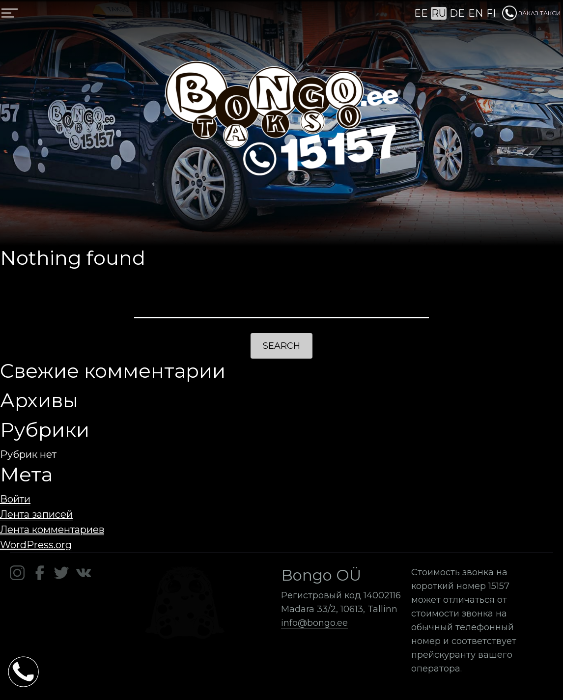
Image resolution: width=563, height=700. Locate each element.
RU (438, 13)
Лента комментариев (52, 529)
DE (457, 13)
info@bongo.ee (314, 622)
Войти (15, 499)
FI (491, 13)
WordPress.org (36, 545)
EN (475, 13)
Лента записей (36, 514)
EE (421, 13)
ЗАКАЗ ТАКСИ (531, 13)
